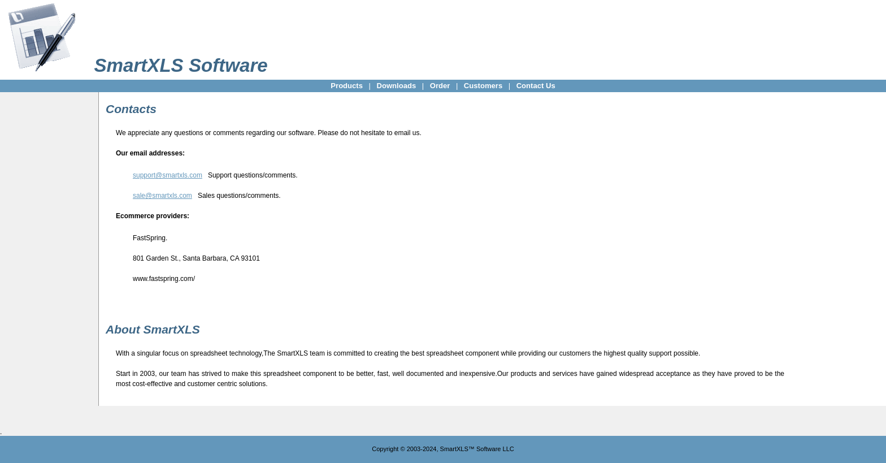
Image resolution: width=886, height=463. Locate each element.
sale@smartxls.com (162, 196)
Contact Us (535, 85)
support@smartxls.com (167, 175)
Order (440, 85)
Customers (483, 85)
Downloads (396, 85)
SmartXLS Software (180, 65)
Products (347, 85)
